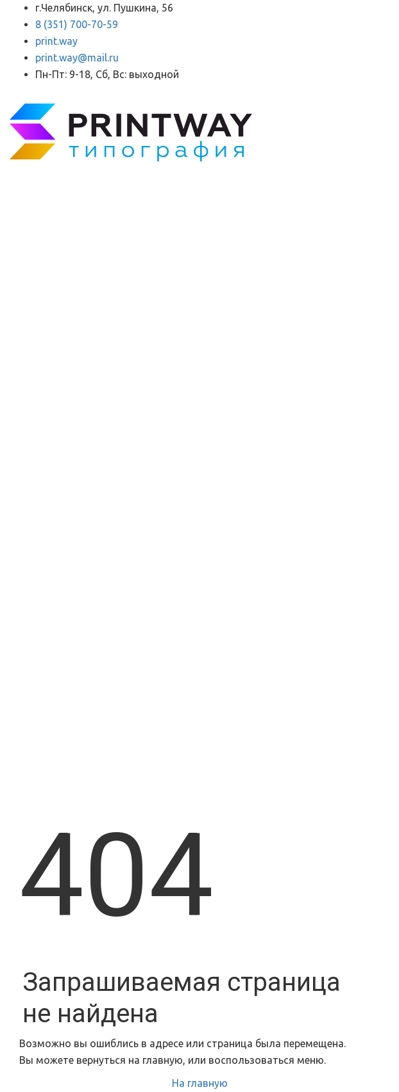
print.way (56, 41)
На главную (200, 1083)
